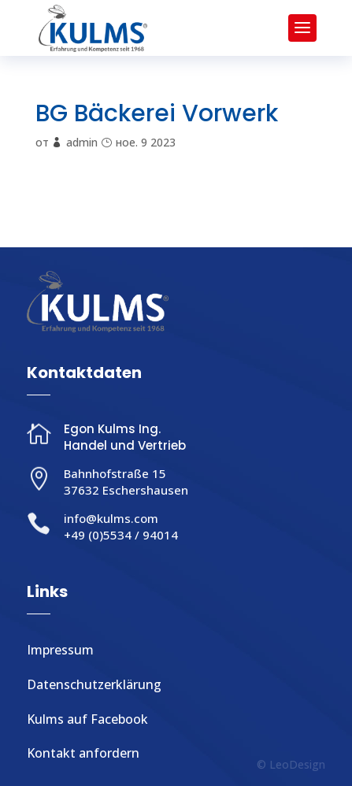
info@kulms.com (111, 518)
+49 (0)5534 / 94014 (121, 535)
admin (82, 142)
